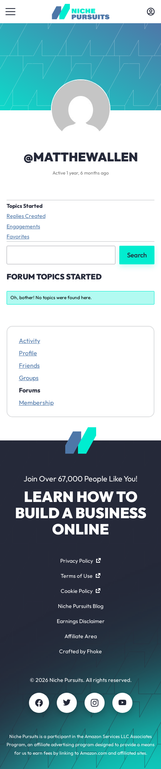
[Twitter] (67, 703)
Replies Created (26, 216)
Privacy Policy (80, 560)
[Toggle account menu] (150, 11)
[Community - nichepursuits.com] (80, 11)
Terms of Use (80, 575)
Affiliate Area (80, 636)
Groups (29, 378)
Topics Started (24, 206)
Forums (29, 390)
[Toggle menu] (10, 11)
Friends (29, 365)
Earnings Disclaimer (81, 621)
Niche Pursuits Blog (80, 606)
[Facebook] (39, 703)
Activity (29, 340)
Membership (36, 402)
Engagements (23, 226)
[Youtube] (122, 703)
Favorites (18, 236)
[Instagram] (95, 703)
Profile (28, 353)
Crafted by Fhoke (80, 651)
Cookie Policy (80, 590)
